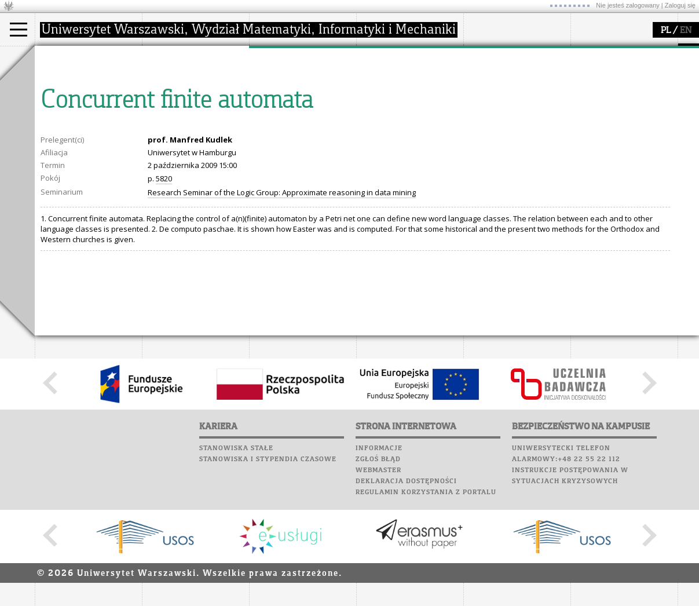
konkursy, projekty (403, 132)
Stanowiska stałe (236, 555)
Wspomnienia (492, 118)
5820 (164, 285)
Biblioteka (487, 107)
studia (58, 57)
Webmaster (378, 577)
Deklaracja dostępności (406, 588)
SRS (513, 52)
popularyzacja (401, 57)
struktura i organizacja (195, 90)
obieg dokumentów (297, 132)
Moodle (480, 63)
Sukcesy (481, 140)
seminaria (281, 90)
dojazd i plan (179, 80)
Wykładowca (71, 111)
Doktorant (67, 101)
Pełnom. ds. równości (86, 142)
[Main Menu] (18, 29)
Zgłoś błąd (378, 566)
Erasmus (64, 121)
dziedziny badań (293, 80)
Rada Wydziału (182, 101)
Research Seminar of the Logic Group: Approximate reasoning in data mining (282, 299)
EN (685, 30)
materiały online (399, 90)
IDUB (272, 142)
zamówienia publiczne (195, 142)
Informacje (379, 555)
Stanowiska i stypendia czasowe (267, 566)
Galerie (542, 118)
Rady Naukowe (183, 111)
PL (666, 30)
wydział (169, 57)
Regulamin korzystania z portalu (426, 599)
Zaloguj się (680, 5)
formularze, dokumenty (197, 132)
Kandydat (66, 80)
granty (275, 111)
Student (63, 90)
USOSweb (482, 52)
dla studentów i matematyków (397, 106)
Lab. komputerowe (503, 74)
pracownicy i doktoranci (197, 121)
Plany (515, 63)
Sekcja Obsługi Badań (302, 121)
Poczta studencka (502, 85)
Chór (526, 107)
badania (276, 57)
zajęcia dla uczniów (404, 80)
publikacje (281, 101)
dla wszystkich (396, 121)
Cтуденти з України (85, 132)
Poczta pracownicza (508, 96)
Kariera (485, 129)
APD (534, 52)
